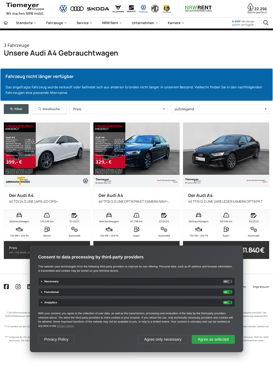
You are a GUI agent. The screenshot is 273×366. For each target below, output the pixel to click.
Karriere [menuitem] (174, 22)
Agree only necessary (163, 339)
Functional (51, 292)
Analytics (50, 302)
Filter (16, 109)
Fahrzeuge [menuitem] (54, 22)
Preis (26, 250)
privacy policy (65, 325)
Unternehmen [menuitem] (143, 22)
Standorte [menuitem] (24, 22)
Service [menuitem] (83, 22)
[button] (119, 109)
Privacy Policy (56, 339)
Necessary (51, 281)
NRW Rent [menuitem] (110, 22)
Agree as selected (213, 339)
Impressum (261, 287)
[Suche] (266, 23)
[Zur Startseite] (6, 23)
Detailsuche (49, 109)
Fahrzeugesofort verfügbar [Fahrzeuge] (243, 23)
